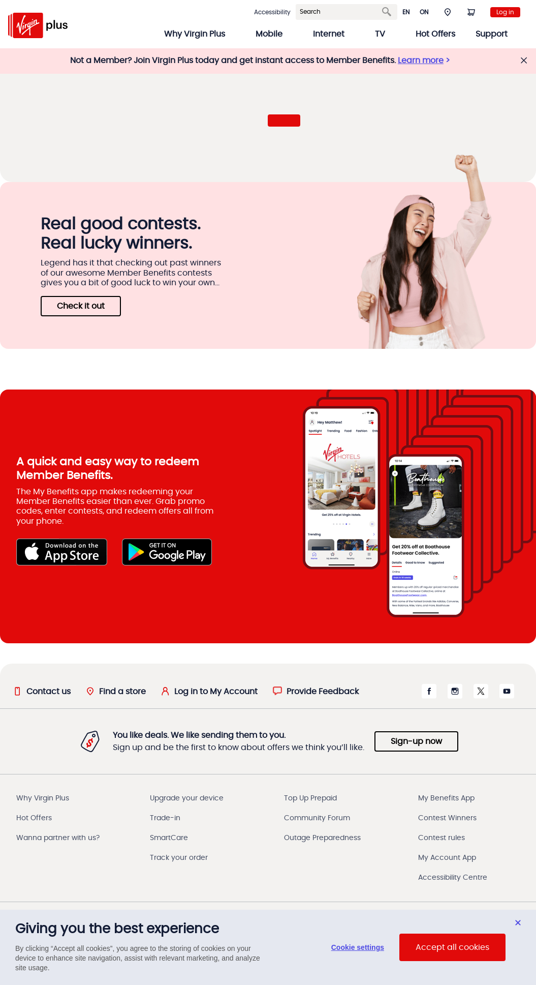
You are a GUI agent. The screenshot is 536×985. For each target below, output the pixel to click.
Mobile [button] (269, 34)
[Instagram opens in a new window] (455, 696)
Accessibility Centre (452, 877)
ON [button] (424, 12)
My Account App (447, 857)
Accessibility (272, 12)
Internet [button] (328, 34)
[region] (268, 947)
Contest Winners (447, 818)
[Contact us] (42, 691)
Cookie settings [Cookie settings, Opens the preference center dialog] (357, 947)
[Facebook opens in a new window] (429, 696)
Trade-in (165, 818)
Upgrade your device (187, 798)
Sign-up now (416, 741)
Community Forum (317, 818)
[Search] (340, 12)
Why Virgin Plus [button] (194, 34)
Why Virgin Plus (42, 798)
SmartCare (169, 838)
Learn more (421, 60)
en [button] (405, 12)
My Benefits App (446, 798)
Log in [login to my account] (505, 12)
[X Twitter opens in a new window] (481, 696)
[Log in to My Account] (209, 691)
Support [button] (492, 34)
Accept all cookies (452, 947)
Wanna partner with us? (58, 838)
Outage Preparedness (322, 838)
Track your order (179, 857)
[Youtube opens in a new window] (507, 696)
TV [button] (380, 34)
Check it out (81, 306)
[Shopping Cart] (471, 12)
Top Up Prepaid (310, 798)
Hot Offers (435, 34)
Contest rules (441, 838)
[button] (448, 12)
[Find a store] (116, 691)
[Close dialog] (518, 923)
